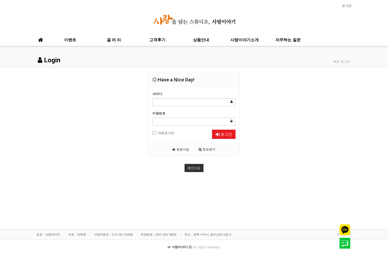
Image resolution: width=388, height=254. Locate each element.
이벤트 (70, 39)
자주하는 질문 (288, 39)
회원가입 (180, 149)
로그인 (347, 5)
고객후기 (157, 39)
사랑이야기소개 (244, 39)
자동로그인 (163, 133)
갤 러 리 (114, 39)
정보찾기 (207, 149)
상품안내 (201, 39)
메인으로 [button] (194, 168)
